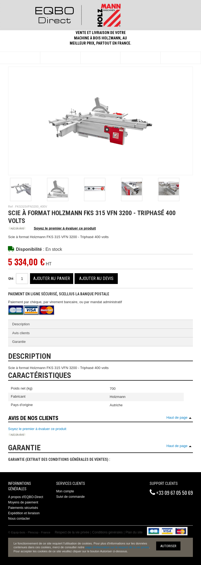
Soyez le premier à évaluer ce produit (52, 229)
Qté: (11, 278)
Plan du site (134, 532)
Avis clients (21, 333)
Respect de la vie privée (72, 532)
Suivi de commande (70, 497)
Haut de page (176, 417)
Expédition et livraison (24, 513)
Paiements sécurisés (23, 508)
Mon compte (65, 491)
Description (21, 324)
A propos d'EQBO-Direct (25, 497)
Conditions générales (107, 532)
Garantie (19, 342)
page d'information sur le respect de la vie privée (117, 547)
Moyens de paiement (23, 502)
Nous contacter (19, 518)
